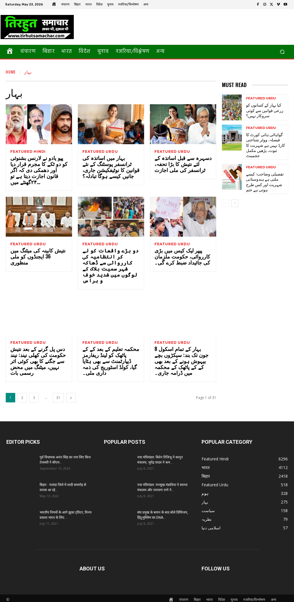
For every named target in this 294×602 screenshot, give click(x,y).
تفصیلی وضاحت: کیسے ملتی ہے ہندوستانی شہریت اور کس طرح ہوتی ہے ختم (266, 171)
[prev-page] (225, 193)
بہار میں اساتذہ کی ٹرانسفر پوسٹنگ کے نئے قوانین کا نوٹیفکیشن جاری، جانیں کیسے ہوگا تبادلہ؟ (110, 168)
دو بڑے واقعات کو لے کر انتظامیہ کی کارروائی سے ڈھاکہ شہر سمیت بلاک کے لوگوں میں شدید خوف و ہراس (110, 264)
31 (58, 394)
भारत (209, 596)
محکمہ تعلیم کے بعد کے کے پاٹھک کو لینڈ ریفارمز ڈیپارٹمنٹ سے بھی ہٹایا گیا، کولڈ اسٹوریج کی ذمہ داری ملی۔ (107, 358)
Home (11, 72)
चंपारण (183, 596)
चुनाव (234, 596)
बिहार (197, 596)
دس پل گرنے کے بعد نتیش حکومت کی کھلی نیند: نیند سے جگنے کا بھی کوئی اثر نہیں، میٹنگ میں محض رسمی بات (38, 355)
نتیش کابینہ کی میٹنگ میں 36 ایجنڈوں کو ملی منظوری (38, 255)
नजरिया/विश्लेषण (254, 596)
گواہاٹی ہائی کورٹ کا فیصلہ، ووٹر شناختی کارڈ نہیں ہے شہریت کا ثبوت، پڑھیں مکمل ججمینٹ (264, 141)
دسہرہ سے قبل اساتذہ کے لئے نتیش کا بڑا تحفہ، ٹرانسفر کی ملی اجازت (182, 165)
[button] (282, 52)
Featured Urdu (100, 151)
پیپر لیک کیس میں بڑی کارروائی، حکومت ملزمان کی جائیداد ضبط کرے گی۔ (182, 258)
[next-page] (71, 395)
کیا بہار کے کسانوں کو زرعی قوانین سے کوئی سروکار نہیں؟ (262, 110)
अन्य (273, 596)
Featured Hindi (28, 151)
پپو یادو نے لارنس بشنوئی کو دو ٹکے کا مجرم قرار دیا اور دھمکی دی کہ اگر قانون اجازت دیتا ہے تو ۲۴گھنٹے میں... (38, 171)
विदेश (221, 596)
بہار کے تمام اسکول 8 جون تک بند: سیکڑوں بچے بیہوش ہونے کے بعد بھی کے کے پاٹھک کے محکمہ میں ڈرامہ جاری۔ (182, 355)
